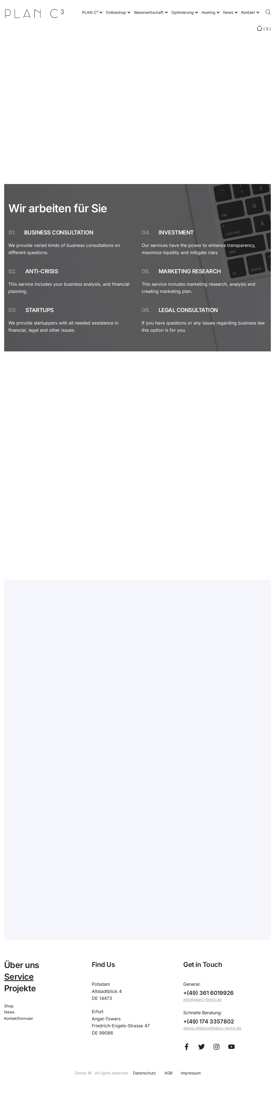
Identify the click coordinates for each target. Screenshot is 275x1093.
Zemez (81, 1073)
